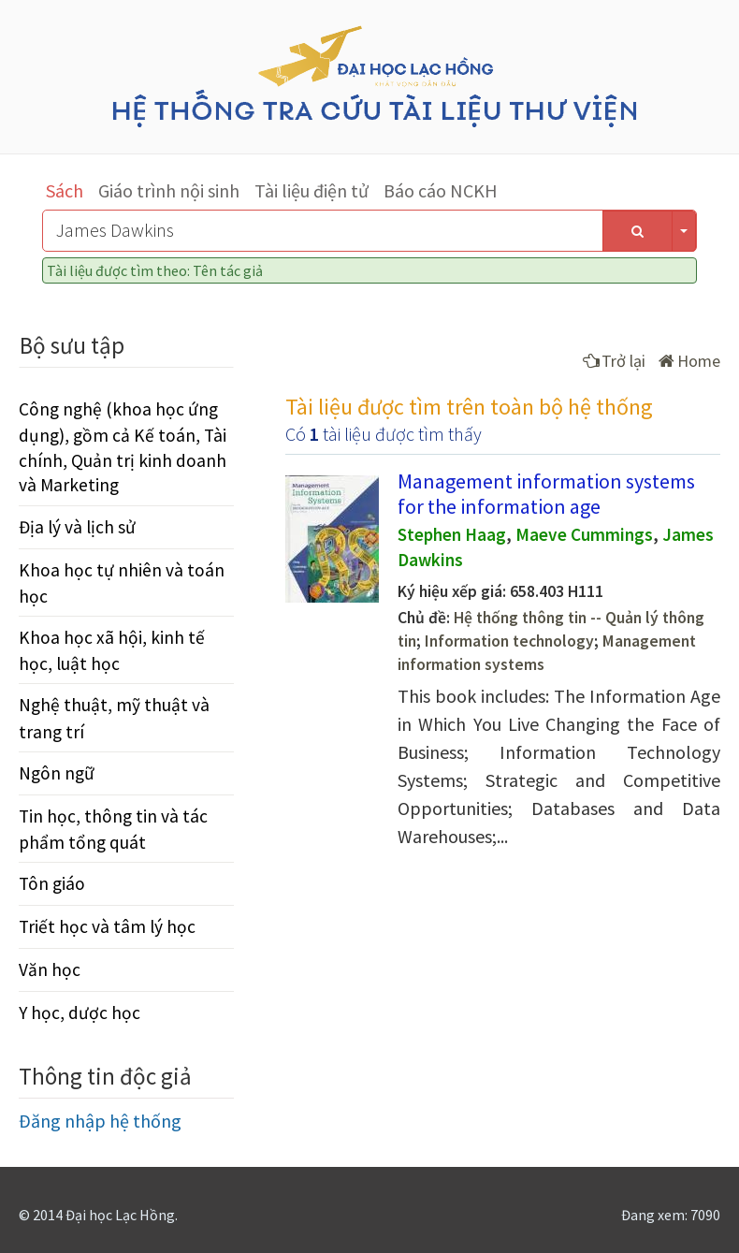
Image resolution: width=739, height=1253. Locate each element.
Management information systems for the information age (546, 493)
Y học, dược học (79, 1012)
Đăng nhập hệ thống (100, 1120)
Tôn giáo (52, 883)
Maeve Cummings (584, 534)
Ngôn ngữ (56, 773)
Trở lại (614, 361)
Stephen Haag (452, 534)
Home (689, 361)
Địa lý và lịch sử (77, 527)
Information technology (509, 641)
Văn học (49, 969)
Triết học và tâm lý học (107, 926)
